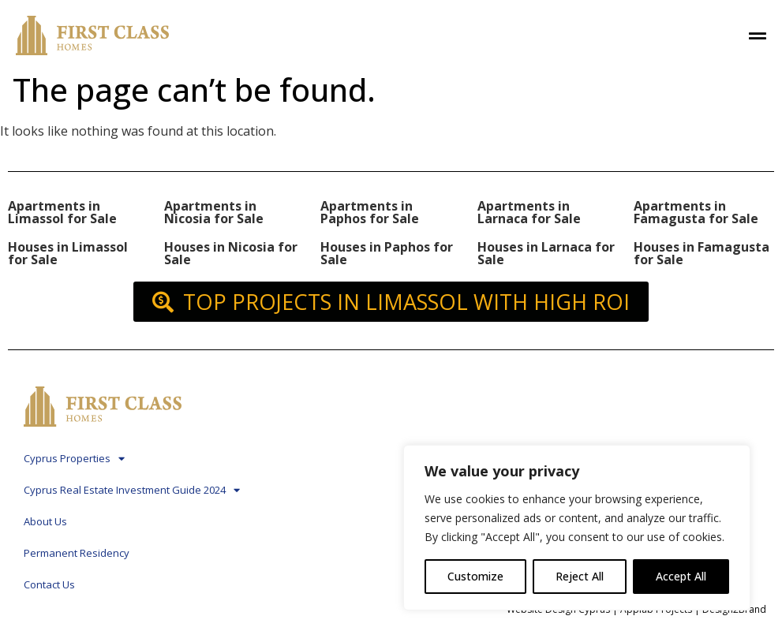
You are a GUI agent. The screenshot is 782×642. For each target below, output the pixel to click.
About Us (45, 521)
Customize (475, 576)
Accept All (681, 576)
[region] (576, 527)
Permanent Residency (76, 553)
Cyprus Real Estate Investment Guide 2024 (132, 490)
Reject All (580, 576)
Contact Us (49, 584)
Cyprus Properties (74, 459)
